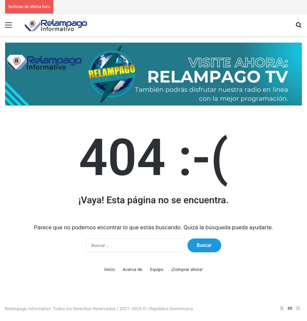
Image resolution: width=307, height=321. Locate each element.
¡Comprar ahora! (187, 269)
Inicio (109, 269)
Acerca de (132, 269)
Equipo (156, 269)
